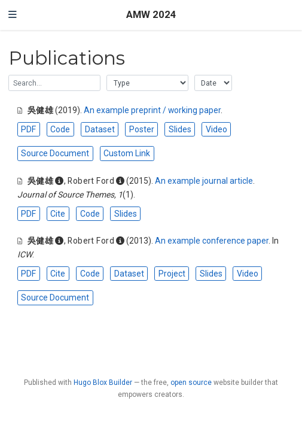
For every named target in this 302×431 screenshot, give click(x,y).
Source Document (55, 153)
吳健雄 (40, 110)
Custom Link (126, 153)
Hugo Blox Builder (103, 382)
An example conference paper (212, 240)
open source (191, 382)
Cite (57, 213)
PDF (28, 129)
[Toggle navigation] (12, 15)
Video (216, 129)
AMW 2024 (151, 14)
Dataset (100, 129)
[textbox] (54, 83)
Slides (180, 129)
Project (171, 273)
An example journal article (204, 181)
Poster (141, 129)
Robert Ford (91, 181)
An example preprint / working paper (152, 110)
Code (60, 129)
